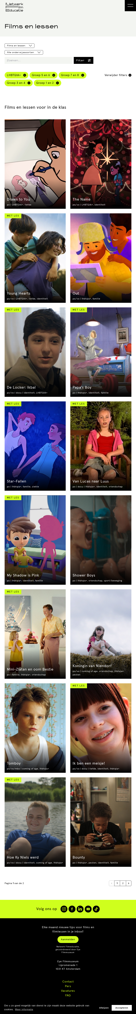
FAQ (68, 995)
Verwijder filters (118, 75)
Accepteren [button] (121, 1008)
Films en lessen (19, 46)
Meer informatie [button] (24, 1009)
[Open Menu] (130, 5)
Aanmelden (68, 939)
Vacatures (68, 990)
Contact (68, 981)
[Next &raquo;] (128, 883)
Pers (68, 986)
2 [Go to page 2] (123, 883)
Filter (83, 60)
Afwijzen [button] (104, 1008)
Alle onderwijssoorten (24, 52)
